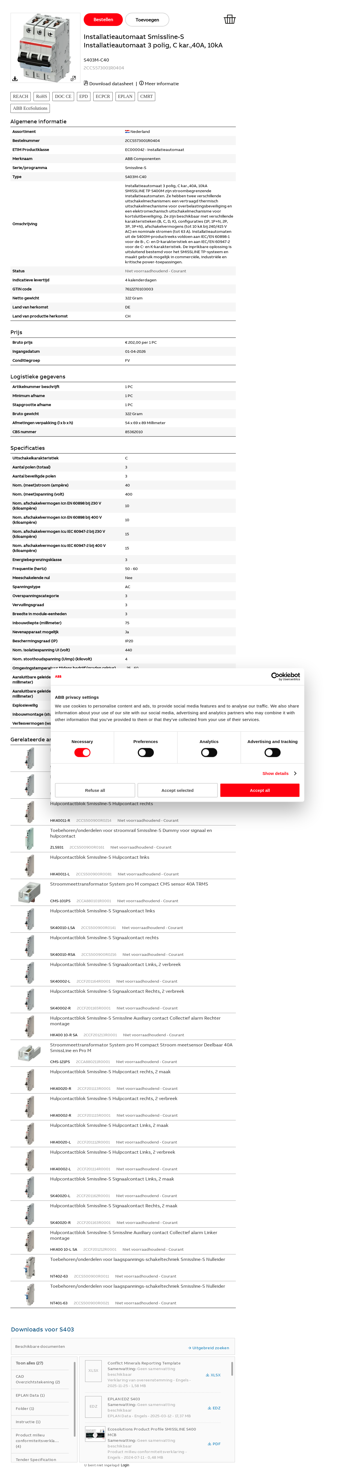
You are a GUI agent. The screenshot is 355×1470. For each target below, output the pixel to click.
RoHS (41, 96)
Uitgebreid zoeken (208, 1347)
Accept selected (177, 790)
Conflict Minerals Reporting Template (144, 1363)
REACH (20, 96)
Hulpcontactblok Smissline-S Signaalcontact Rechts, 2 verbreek (117, 991)
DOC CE (63, 96)
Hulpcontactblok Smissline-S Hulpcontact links (99, 857)
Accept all (260, 790)
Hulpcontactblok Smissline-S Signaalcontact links (102, 910)
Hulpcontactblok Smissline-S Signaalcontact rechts (104, 937)
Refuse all (95, 790)
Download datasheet (111, 83)
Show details (276, 773)
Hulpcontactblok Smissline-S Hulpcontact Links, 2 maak (109, 1125)
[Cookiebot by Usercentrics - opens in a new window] (275, 676)
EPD (83, 96)
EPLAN (125, 96)
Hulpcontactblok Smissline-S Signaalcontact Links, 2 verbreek (115, 964)
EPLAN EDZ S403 (124, 1398)
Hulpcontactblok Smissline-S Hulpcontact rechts (101, 803)
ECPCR (103, 96)
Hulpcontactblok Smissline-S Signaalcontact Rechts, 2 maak (114, 1205)
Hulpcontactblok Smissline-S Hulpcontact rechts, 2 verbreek (114, 1098)
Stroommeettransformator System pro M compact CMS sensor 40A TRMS (129, 884)
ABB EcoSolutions (30, 108)
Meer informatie (162, 83)
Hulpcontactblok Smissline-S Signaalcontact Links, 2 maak (112, 1179)
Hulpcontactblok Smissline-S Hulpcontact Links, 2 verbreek (112, 1152)
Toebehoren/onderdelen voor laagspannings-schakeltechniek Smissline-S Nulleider (137, 1259)
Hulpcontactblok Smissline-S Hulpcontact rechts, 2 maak (110, 1071)
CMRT (146, 96)
